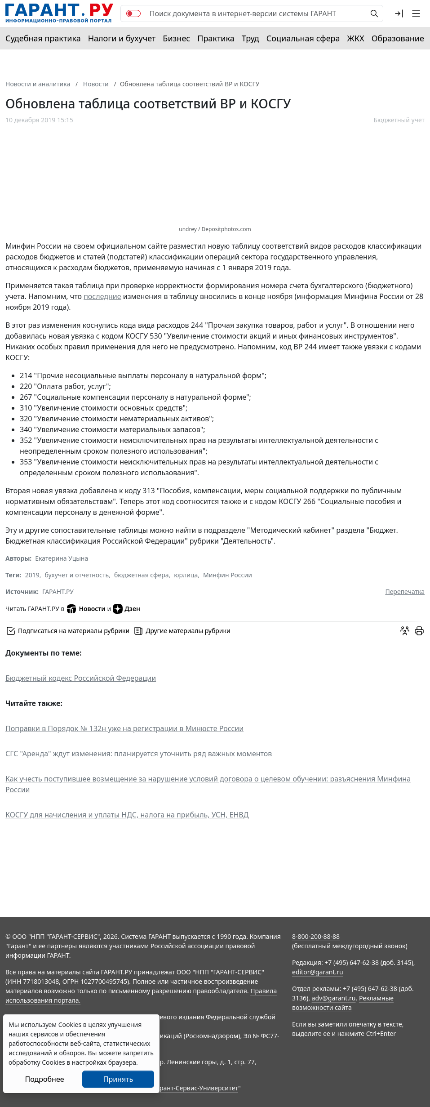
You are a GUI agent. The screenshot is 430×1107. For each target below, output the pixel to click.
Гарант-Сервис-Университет (195, 1088)
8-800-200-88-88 (316, 936)
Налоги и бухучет (122, 38)
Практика (215, 38)
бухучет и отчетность (77, 575)
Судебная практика (43, 38)
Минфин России (227, 575)
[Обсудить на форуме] (404, 630)
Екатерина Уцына (61, 558)
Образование (398, 38)
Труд (250, 38)
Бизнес (176, 38)
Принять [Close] (118, 1079)
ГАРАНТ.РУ (58, 591)
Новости (85, 608)
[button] (399, 13)
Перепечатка (405, 591)
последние (102, 296)
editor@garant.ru (317, 972)
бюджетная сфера (141, 575)
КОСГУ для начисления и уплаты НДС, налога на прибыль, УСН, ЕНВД (126, 815)
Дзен (126, 609)
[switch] (133, 13)
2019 (32, 575)
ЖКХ (355, 38)
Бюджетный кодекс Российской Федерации (80, 678)
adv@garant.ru (334, 998)
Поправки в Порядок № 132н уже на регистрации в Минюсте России (124, 728)
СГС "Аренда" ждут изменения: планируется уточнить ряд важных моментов (138, 754)
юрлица (186, 575)
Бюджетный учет (399, 120)
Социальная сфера (303, 38)
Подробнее (44, 1079)
